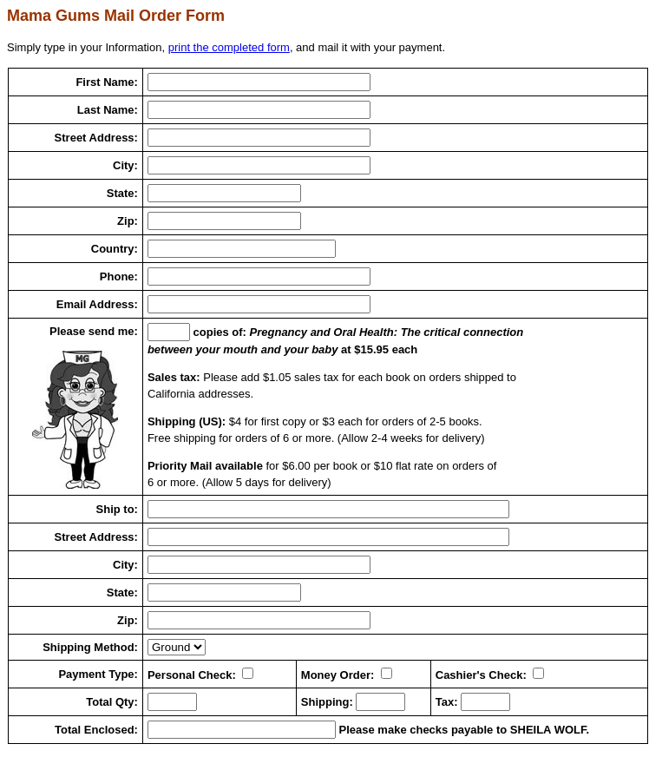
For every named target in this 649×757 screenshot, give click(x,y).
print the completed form (229, 47)
